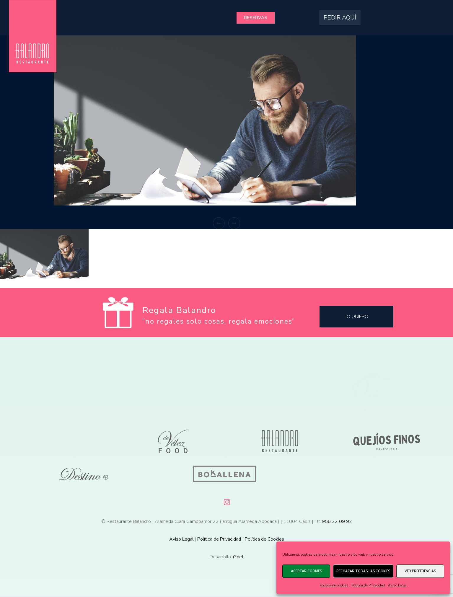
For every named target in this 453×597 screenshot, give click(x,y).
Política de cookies (334, 585)
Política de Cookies (264, 539)
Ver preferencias (420, 571)
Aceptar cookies (306, 571)
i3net (238, 557)
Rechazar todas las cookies (363, 571)
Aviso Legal (397, 585)
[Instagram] (226, 501)
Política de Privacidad (368, 585)
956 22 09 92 (337, 521)
